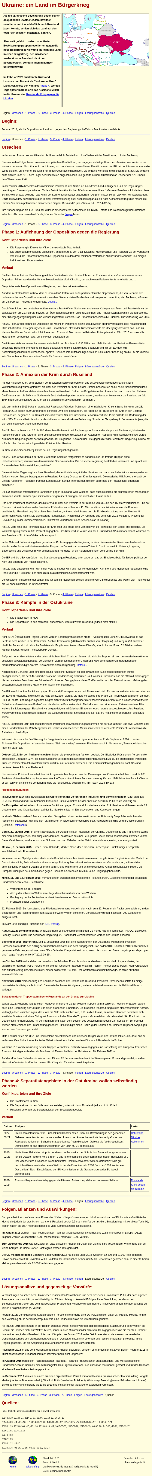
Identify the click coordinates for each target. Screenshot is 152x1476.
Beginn (6, 139)
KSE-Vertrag (51, 923)
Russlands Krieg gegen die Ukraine (138, 1184)
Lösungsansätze (94, 113)
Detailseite (20, 825)
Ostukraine (137, 1133)
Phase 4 (44, 85)
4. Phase (68, 113)
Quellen (110, 113)
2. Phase (43, 113)
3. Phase (55, 113)
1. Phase (30, 113)
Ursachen (17, 113)
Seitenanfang (32, 1466)
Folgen (79, 113)
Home (12, 1466)
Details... (53, 301)
